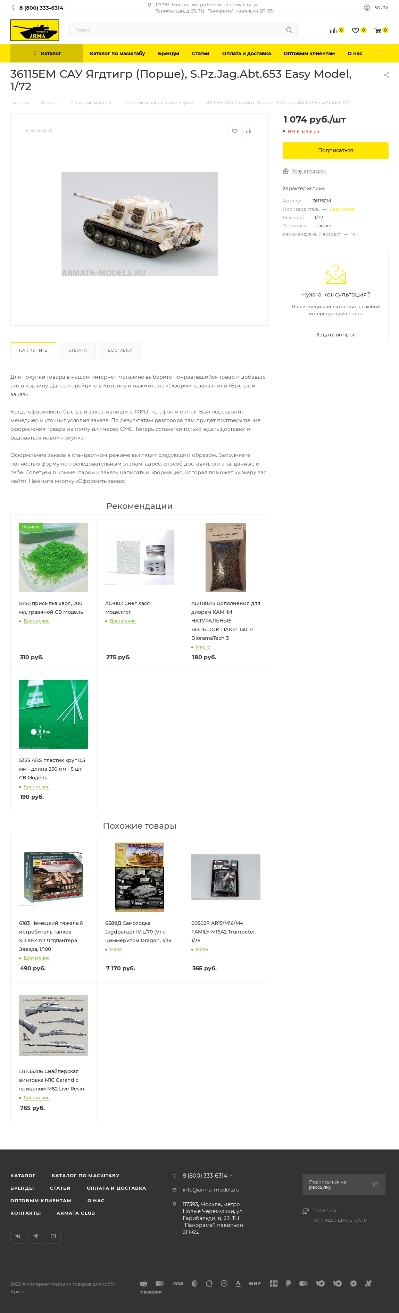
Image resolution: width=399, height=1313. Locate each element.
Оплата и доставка (117, 1188)
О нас (96, 1200)
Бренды (22, 1188)
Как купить (33, 350)
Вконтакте (17, 1236)
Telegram (35, 1236)
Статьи (60, 1188)
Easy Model (342, 209)
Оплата (77, 350)
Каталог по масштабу (85, 1175)
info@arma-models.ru (211, 1189)
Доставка (120, 350)
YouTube (53, 1236)
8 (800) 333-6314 (205, 1176)
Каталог (23, 1175)
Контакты (25, 1213)
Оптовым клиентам (41, 1200)
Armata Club (76, 1213)
